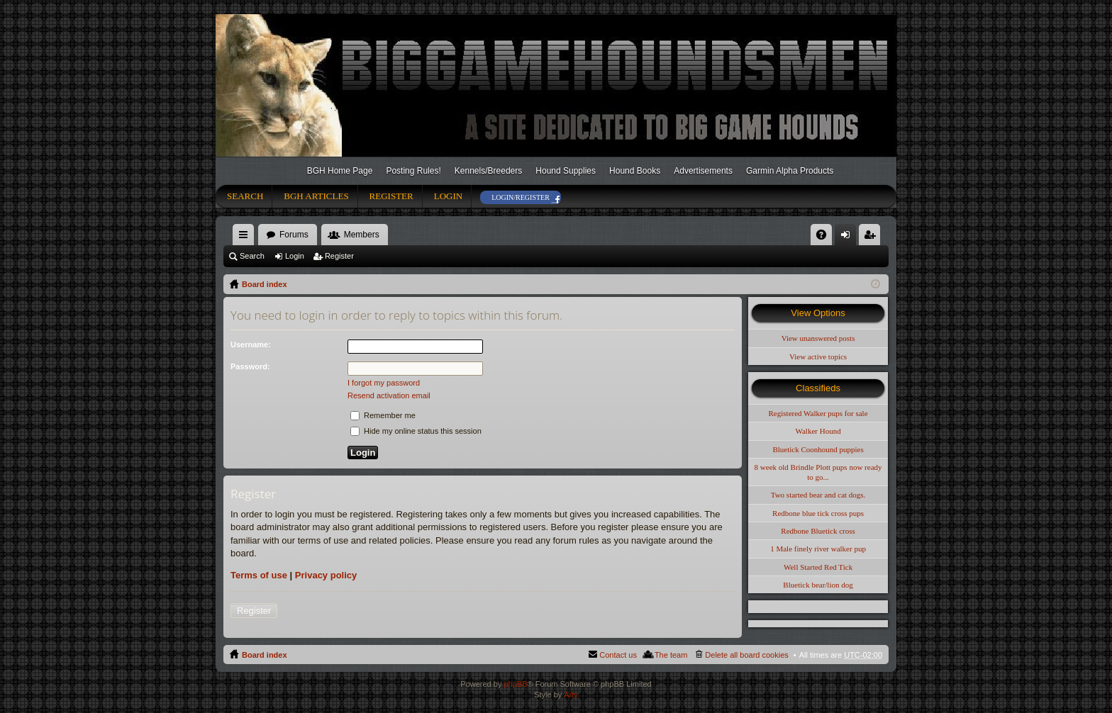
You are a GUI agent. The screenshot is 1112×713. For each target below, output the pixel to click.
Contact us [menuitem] (618, 655)
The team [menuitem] (671, 655)
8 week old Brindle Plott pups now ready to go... (818, 472)
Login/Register (520, 197)
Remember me (383, 415)
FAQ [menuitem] (826, 237)
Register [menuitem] (872, 237)
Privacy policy (326, 575)
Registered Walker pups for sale (818, 413)
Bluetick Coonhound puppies (817, 449)
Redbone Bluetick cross (818, 531)
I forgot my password (384, 382)
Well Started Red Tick (818, 567)
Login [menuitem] (848, 237)
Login (448, 196)
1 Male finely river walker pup (818, 548)
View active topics (818, 356)
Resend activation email (389, 395)
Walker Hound (817, 431)
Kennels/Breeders (488, 171)
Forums (293, 235)
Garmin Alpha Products (789, 171)
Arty (571, 694)
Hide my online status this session (416, 431)
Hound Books (634, 171)
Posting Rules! (413, 171)
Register (391, 196)
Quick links (246, 237)
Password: (250, 366)
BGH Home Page (340, 171)
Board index (264, 284)
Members (361, 235)
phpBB (515, 684)
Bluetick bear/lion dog (817, 584)
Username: (250, 344)
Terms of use (258, 575)
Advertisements (703, 171)
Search (245, 196)
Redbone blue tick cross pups (818, 513)
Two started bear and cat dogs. (818, 494)
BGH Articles (316, 196)
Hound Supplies (565, 171)
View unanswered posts (818, 338)
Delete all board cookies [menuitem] (746, 655)
